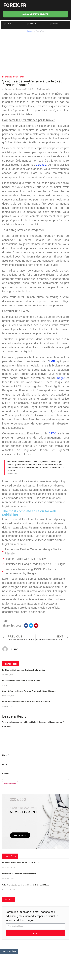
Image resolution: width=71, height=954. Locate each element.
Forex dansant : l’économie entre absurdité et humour (26, 701)
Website (5, 774)
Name (5, 755)
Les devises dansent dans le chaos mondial (21, 680)
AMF (52, 361)
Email (5, 765)
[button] (26, 625)
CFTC (52, 433)
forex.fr (14, 5)
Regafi (61, 378)
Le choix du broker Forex (13, 77)
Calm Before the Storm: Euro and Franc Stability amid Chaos (29, 691)
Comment (7, 727)
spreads (41, 164)
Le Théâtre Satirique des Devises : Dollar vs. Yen (23, 670)
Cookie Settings (9, 951)
